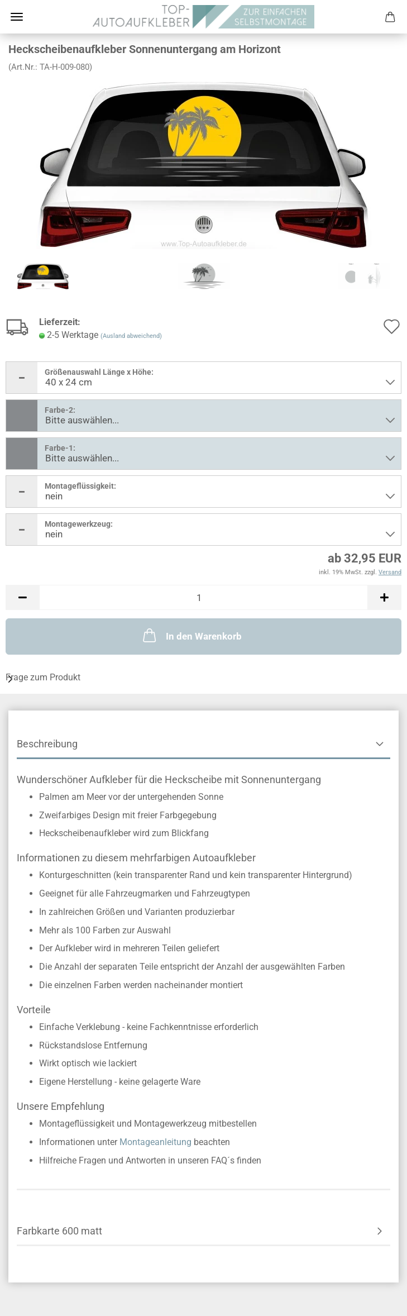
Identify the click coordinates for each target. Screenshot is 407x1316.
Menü (17, 16)
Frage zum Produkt (43, 677)
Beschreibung (47, 744)
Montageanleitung (155, 1142)
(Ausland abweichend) (131, 336)
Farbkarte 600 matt (59, 1231)
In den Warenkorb (191, 635)
